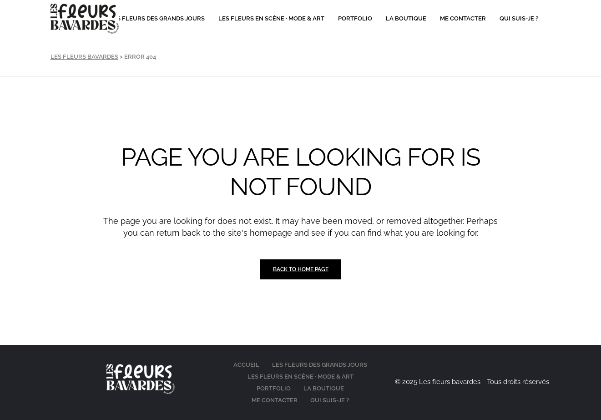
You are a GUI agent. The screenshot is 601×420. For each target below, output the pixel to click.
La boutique (323, 388)
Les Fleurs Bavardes (84, 56)
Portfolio (274, 388)
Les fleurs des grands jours (319, 364)
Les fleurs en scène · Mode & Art (300, 376)
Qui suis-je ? (329, 400)
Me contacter (275, 400)
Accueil (246, 364)
